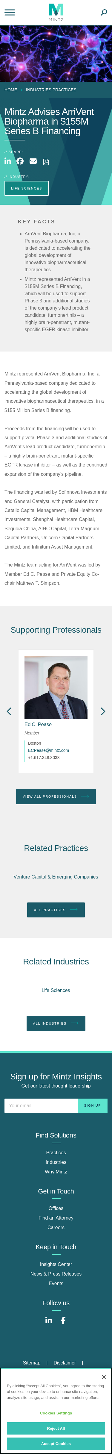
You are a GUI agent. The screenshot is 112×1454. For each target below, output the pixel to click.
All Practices (56, 909)
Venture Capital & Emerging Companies (56, 876)
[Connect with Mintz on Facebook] (63, 1323)
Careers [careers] (56, 1227)
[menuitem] (12, 89)
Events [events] (56, 1283)
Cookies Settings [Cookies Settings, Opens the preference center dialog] (56, 1413)
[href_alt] (56, 687)
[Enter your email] (56, 1106)
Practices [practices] (56, 1152)
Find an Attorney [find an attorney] (56, 1217)
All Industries (56, 1023)
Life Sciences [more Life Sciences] (26, 188)
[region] (56, 1411)
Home (10, 89)
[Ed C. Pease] (38, 724)
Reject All (56, 1428)
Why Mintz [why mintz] (56, 1171)
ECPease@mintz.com (48, 750)
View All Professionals (56, 796)
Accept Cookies (56, 1443)
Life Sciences (56, 990)
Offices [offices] (56, 1208)
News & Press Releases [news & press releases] (56, 1273)
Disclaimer (65, 1362)
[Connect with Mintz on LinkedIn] (49, 1323)
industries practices (51, 89)
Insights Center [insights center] (56, 1264)
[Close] (104, 1377)
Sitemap (32, 1362)
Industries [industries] (56, 1162)
